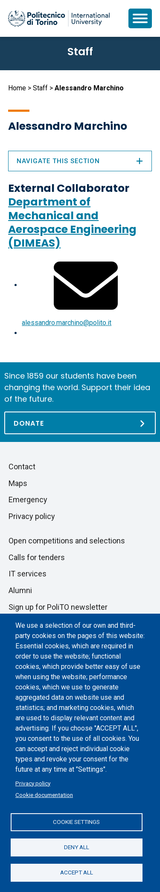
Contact (22, 466)
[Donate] (80, 423)
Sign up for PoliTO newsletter (58, 607)
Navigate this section (80, 161)
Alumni (20, 590)
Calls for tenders (37, 557)
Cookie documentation (44, 794)
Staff (40, 88)
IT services (28, 573)
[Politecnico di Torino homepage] (59, 18)
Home (17, 88)
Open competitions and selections (67, 540)
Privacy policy (32, 783)
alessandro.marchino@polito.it (66, 323)
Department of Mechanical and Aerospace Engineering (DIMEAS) (72, 222)
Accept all (76, 872)
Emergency (28, 499)
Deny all (76, 847)
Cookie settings (76, 821)
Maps (18, 483)
